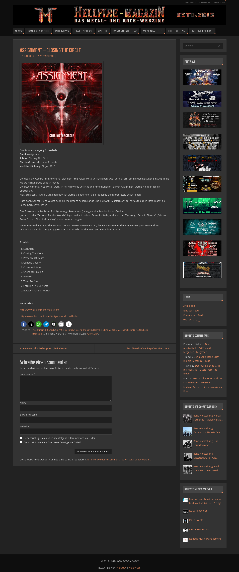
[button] (24, 324)
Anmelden (189, 305)
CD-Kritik (59, 330)
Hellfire (96, 330)
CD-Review (69, 330)
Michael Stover (191, 387)
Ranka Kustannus (199, 529)
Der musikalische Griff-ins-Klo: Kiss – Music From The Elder (202, 369)
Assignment (38, 330)
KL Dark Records (198, 510)
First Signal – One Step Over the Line (147, 348)
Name (23, 403)
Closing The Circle (83, 330)
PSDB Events (196, 520)
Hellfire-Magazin (109, 330)
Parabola (121, 567)
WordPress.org (191, 320)
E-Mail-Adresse (28, 414)
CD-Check (49, 330)
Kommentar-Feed (193, 315)
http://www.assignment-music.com (39, 309)
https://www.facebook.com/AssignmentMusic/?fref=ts (49, 316)
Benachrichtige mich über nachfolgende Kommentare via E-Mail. (60, 438)
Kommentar (27, 374)
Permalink (92, 333)
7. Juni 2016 (28, 56)
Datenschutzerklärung (211, 2)
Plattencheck (46, 56)
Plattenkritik (37, 333)
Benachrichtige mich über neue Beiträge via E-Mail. (52, 442)
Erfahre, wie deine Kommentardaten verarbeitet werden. (119, 459)
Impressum (189, 2)
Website (24, 426)
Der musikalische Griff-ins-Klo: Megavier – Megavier (198, 348)
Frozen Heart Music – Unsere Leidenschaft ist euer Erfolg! (205, 501)
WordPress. (135, 567)
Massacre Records (126, 330)
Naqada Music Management (205, 538)
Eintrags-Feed (191, 310)
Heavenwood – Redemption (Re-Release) (43, 348)
